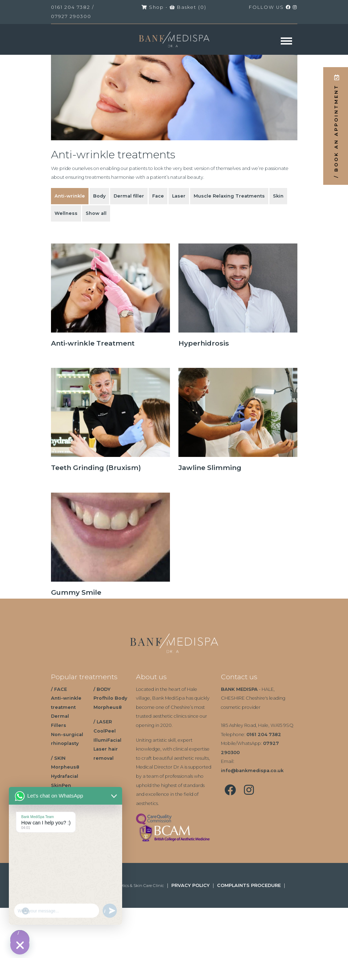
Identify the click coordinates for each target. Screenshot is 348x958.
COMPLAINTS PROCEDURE (249, 885)
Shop (153, 7)
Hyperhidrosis (203, 343)
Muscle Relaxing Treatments (229, 196)
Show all (96, 213)
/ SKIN (58, 758)
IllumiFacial (107, 740)
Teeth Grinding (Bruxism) (96, 467)
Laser (179, 196)
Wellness (66, 213)
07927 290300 (71, 16)
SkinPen (61, 785)
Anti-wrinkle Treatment (93, 343)
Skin (278, 196)
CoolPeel (104, 731)
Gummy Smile (76, 592)
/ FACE (59, 689)
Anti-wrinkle (70, 196)
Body (99, 196)
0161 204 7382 (70, 7)
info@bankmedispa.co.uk (252, 770)
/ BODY (101, 689)
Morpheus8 (65, 767)
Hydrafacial (64, 776)
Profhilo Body (110, 698)
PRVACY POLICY (190, 885)
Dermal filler (129, 196)
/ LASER (102, 721)
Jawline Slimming (209, 467)
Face (158, 196)
